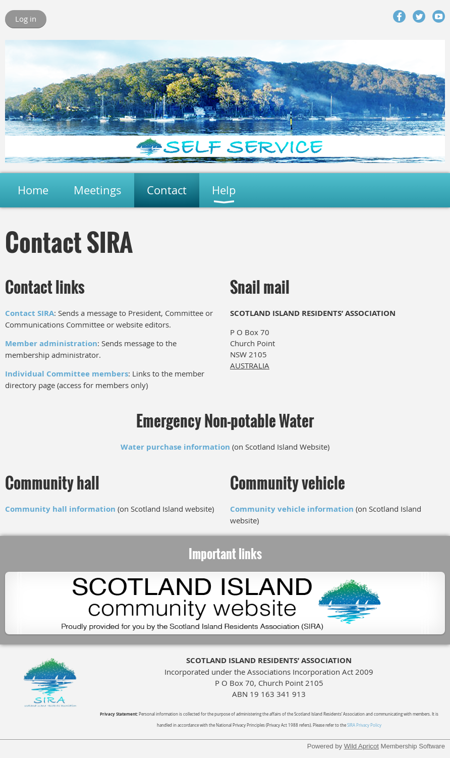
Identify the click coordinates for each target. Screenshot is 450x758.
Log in (25, 19)
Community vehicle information (292, 509)
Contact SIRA (29, 313)
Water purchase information (175, 447)
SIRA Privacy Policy (364, 725)
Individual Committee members (66, 373)
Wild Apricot (361, 746)
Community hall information (60, 509)
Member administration (51, 343)
